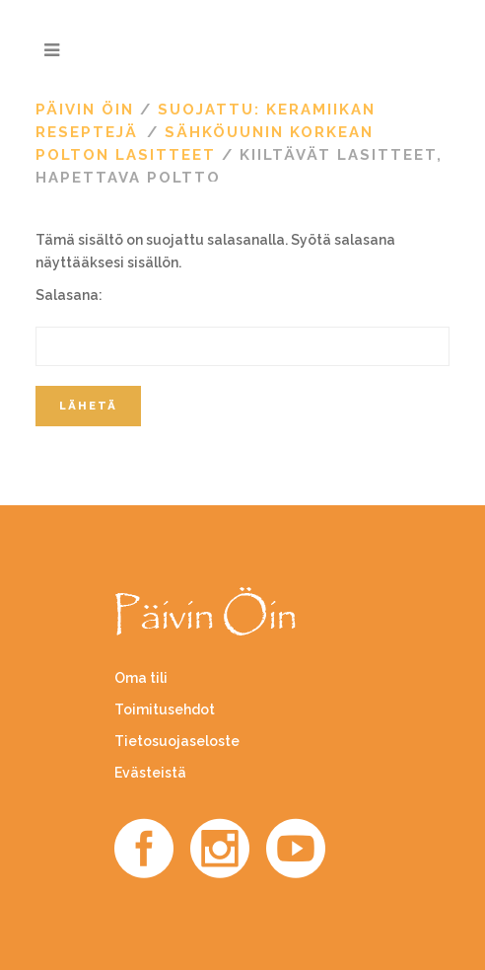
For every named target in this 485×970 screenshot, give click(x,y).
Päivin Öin (84, 109)
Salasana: (242, 326)
